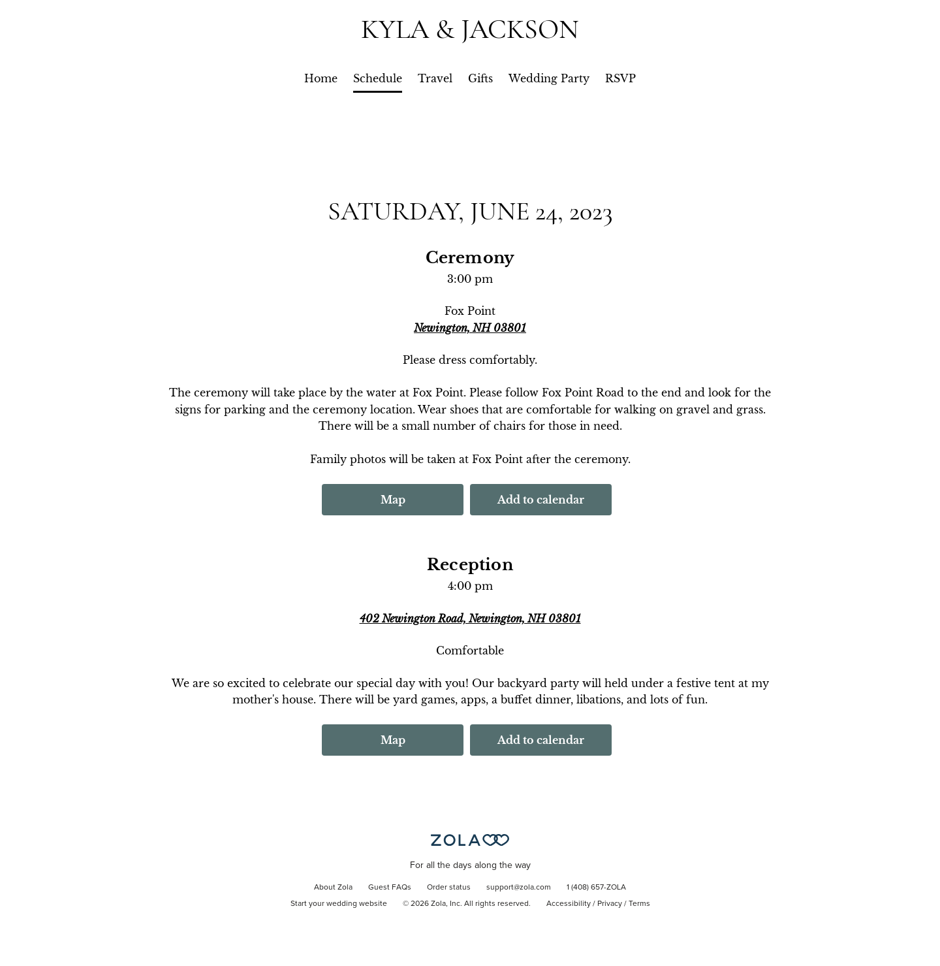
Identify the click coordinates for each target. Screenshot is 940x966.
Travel (435, 78)
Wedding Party (549, 78)
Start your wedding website (338, 904)
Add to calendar (540, 499)
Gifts (480, 78)
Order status (449, 888)
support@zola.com (518, 888)
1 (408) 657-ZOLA (596, 888)
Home (320, 78)
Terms (639, 904)
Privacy (609, 904)
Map (393, 499)
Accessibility (568, 904)
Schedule (377, 78)
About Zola (333, 888)
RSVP (620, 78)
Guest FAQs (389, 888)
